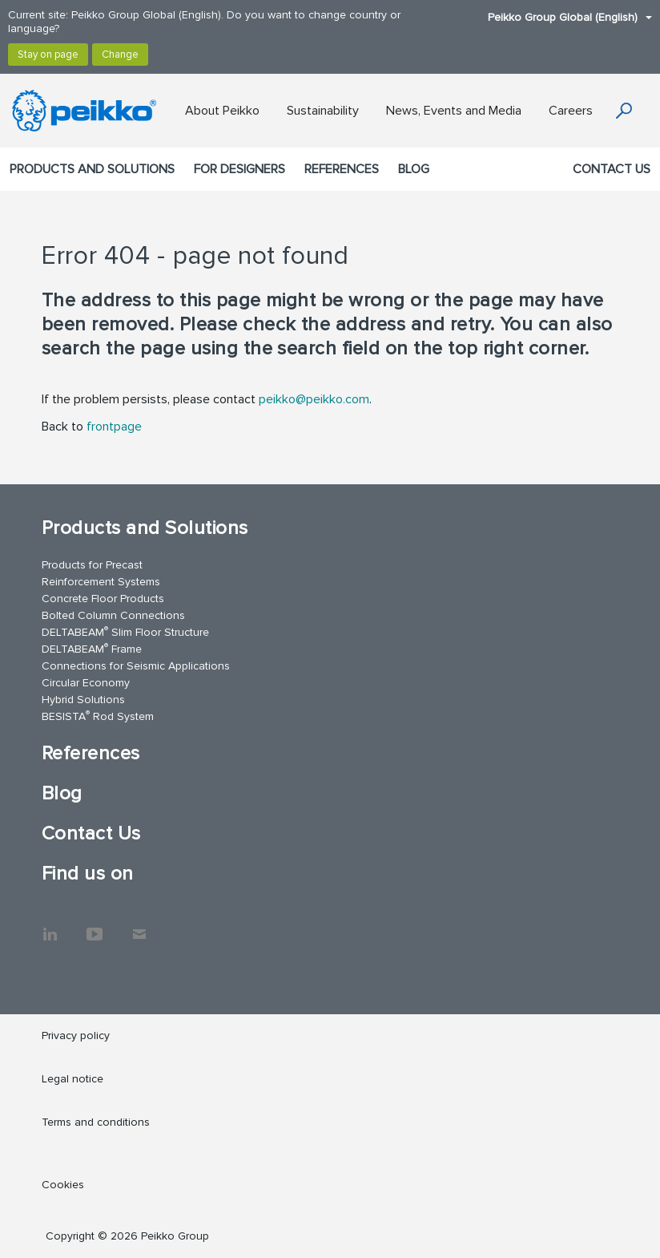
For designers (239, 169)
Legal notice (72, 1079)
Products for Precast (92, 565)
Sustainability (323, 111)
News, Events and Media (453, 111)
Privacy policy (76, 1035)
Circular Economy (86, 683)
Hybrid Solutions (83, 699)
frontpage (114, 427)
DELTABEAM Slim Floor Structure (125, 631)
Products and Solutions (92, 169)
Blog (413, 169)
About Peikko (222, 111)
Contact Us (611, 169)
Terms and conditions (96, 1122)
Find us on (88, 873)
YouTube (95, 926)
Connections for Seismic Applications (136, 666)
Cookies (63, 1184)
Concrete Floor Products (103, 598)
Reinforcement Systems (101, 582)
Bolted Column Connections (113, 615)
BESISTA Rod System (98, 715)
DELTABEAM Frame (92, 648)
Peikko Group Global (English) (562, 17)
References (341, 169)
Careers (571, 111)
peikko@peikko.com (314, 399)
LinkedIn (50, 926)
